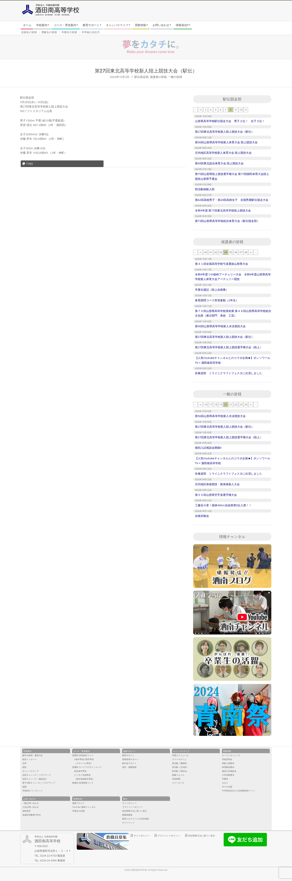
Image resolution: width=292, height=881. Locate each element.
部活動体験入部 (205, 189)
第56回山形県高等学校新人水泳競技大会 (220, 326)
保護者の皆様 (158, 77)
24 (245, 404)
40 (205, 252)
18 (215, 404)
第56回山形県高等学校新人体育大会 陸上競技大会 (226, 142)
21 (230, 404)
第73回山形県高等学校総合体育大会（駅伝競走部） (227, 221)
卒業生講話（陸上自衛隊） (211, 289)
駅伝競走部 (141, 77)
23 (240, 404)
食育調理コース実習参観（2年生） (217, 300)
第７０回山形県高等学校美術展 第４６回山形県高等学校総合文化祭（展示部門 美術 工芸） (233, 313)
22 (235, 404)
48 (245, 252)
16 (205, 404)
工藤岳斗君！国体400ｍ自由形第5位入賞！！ (223, 505)
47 (240, 252)
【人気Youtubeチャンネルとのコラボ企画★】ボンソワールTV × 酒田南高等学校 (232, 360)
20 (225, 404)
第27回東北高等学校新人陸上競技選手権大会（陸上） (228, 347)
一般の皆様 (175, 77)
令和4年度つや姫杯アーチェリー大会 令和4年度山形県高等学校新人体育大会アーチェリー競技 (233, 276)
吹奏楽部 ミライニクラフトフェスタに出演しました (228, 373)
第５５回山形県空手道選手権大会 (216, 495)
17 (210, 404)
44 (225, 252)
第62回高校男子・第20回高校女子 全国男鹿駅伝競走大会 (231, 200)
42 (215, 252)
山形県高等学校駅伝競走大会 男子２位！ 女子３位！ (230, 121)
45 (230, 252)
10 (240, 109)
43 (220, 252)
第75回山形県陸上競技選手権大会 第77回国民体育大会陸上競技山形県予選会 (232, 176)
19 (220, 404)
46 (235, 252)
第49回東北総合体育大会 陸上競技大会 (219, 163)
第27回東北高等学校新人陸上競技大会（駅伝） (224, 131)
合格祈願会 (202, 516)
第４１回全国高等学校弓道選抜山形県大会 (221, 264)
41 (210, 252)
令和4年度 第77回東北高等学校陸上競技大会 (223, 210)
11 (245, 109)
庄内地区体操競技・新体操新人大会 (217, 484)
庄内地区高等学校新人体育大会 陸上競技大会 (223, 152)
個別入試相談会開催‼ (208, 447)
